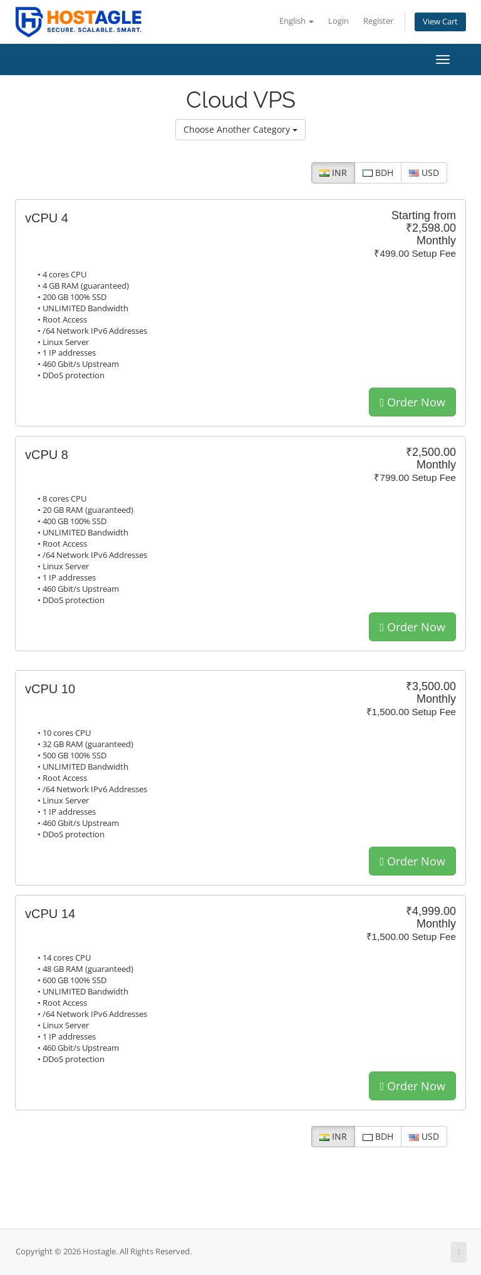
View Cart (440, 21)
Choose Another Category (240, 129)
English (296, 21)
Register (378, 21)
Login (338, 21)
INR (333, 172)
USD (424, 172)
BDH (378, 172)
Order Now (412, 402)
